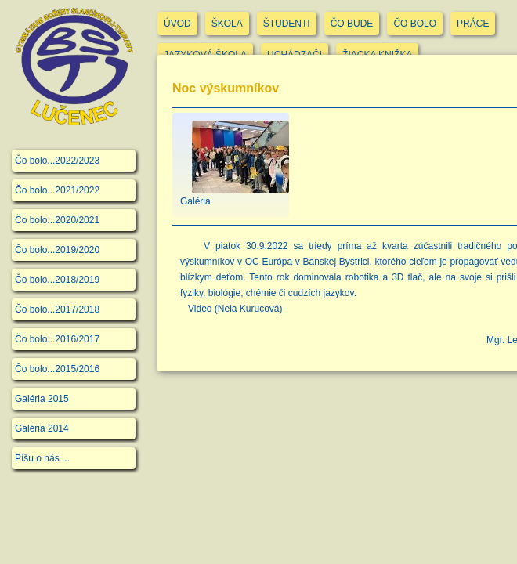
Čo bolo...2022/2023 (57, 160)
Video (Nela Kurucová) (235, 308)
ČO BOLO (414, 23)
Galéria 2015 (42, 398)
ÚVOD (177, 23)
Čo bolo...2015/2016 (57, 368)
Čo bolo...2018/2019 (57, 279)
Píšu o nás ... (42, 458)
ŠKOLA (227, 23)
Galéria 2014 (42, 428)
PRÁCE (473, 23)
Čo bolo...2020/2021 (57, 220)
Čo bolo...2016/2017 (57, 339)
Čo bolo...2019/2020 (57, 249)
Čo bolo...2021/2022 (57, 190)
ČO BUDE (352, 23)
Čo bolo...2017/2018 (57, 309)
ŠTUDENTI (286, 23)
